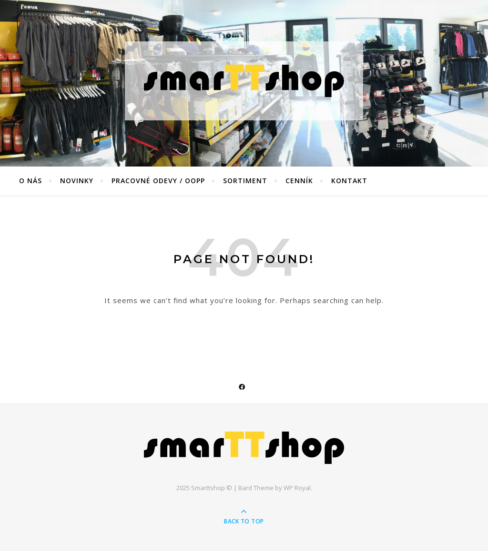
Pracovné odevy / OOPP (158, 180)
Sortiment (245, 180)
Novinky (76, 180)
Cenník (299, 180)
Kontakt (349, 180)
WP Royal (297, 487)
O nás (30, 180)
